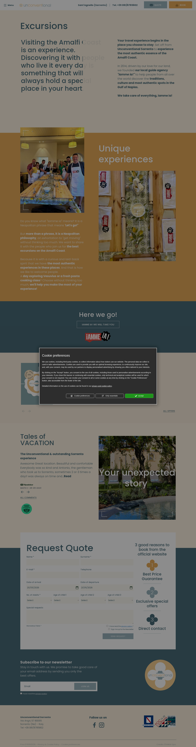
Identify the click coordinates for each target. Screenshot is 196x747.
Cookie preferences (80, 396)
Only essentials (110, 396)
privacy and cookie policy (102, 386)
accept (139, 396)
